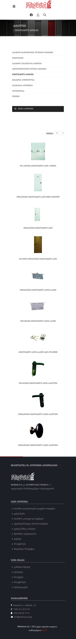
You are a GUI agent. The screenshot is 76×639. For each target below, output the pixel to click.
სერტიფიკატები (21, 587)
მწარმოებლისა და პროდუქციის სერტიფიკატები (35, 465)
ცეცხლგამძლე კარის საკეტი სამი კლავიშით (38, 352)
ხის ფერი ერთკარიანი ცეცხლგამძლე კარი (38, 259)
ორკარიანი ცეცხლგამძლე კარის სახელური (38, 383)
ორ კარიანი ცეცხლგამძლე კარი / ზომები (38, 166)
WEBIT (44, 630)
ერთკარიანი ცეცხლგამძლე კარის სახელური (38, 414)
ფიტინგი (16, 96)
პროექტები (18, 577)
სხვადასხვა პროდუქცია (22, 86)
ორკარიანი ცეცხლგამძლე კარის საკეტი (38, 321)
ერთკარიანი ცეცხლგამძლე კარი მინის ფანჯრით (38, 197)
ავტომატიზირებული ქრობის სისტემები (29, 69)
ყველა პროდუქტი (24, 109)
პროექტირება (18, 91)
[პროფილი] (38, 15)
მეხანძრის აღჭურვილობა (23, 80)
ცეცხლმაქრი (17, 58)
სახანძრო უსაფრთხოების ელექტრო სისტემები (32, 53)
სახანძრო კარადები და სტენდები (27, 64)
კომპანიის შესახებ (22, 567)
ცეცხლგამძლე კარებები (23, 75)
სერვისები (18, 572)
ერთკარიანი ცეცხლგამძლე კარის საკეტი (38, 290)
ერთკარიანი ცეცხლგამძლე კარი (38, 228)
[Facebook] (32, 15)
